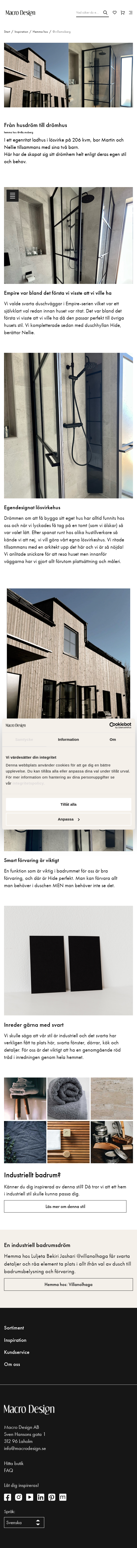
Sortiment (14, 1327)
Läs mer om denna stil (65, 1206)
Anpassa (69, 819)
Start (7, 31)
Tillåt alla (69, 804)
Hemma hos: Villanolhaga (68, 1284)
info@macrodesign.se (25, 1448)
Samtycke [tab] (24, 739)
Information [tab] (68, 739)
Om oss (12, 1364)
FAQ (8, 1470)
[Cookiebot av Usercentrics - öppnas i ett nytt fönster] (109, 725)
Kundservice (16, 1352)
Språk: (9, 1511)
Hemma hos (40, 31)
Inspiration (21, 31)
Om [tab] (113, 739)
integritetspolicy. (29, 783)
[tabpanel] (68, 655)
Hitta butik (13, 1463)
